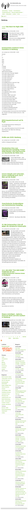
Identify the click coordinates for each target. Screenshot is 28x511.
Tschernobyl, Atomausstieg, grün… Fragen (19, 415)
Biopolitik (3, 364)
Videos (3, 14)
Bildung (3, 362)
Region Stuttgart (5, 385)
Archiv (18, 14)
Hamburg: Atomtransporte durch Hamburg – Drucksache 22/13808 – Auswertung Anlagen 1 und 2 (20, 463)
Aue (10, 397)
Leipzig (3, 378)
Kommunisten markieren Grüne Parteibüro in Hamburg (13, 48)
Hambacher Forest (5, 394)
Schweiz (3, 388)
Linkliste (14, 14)
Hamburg (4, 406)
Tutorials (10, 10)
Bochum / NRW (5, 407)
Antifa (3, 357)
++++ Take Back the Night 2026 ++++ (12, 27)
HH (4, 380)
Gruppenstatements (6, 12)
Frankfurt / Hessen (5, 402)
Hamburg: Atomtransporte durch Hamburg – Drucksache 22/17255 (20, 400)
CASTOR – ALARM (19, 368)
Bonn (10, 385)
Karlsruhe (9, 392)
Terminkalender (17, 10)
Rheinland (4, 395)
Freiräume (4, 367)
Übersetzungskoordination (17, 12)
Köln (7, 395)
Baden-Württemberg (6, 399)
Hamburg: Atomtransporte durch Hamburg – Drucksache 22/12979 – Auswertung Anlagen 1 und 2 (20, 474)
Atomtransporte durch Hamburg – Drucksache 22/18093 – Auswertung (20, 362)
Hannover (7, 387)
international (8, 404)
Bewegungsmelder (5, 346)
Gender (3, 369)
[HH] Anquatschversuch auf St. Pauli (12, 121)
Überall (3, 387)
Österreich (7, 380)
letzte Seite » (16, 338)
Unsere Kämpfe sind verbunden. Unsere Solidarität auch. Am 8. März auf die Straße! (13, 175)
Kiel (2, 380)
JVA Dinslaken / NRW (6, 390)
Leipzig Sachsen (5, 397)
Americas (10, 378)
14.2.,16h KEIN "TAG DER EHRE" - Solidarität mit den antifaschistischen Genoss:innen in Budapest (14, 272)
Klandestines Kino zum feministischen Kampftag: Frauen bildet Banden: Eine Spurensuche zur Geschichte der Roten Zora (13, 150)
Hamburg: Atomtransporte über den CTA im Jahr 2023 (20, 422)
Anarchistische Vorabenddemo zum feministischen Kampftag (12, 204)
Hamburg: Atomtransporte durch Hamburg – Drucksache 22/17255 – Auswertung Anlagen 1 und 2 (20, 381)
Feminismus (4, 365)
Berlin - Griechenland (6, 400)
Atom (3, 360)
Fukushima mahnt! (19, 373)
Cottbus (3, 412)
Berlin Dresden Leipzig (6, 376)
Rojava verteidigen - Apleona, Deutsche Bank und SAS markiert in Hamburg (13, 315)
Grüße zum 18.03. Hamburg (11, 137)
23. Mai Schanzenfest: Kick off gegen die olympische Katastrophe (14, 225)
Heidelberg (4, 392)
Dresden (3, 404)
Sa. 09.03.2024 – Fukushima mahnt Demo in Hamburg (20, 454)
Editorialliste (8, 14)
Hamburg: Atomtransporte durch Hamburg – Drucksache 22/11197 (20, 502)
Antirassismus (5, 358)
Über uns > (3, 16)
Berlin (6, 378)
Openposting (4, 10)
